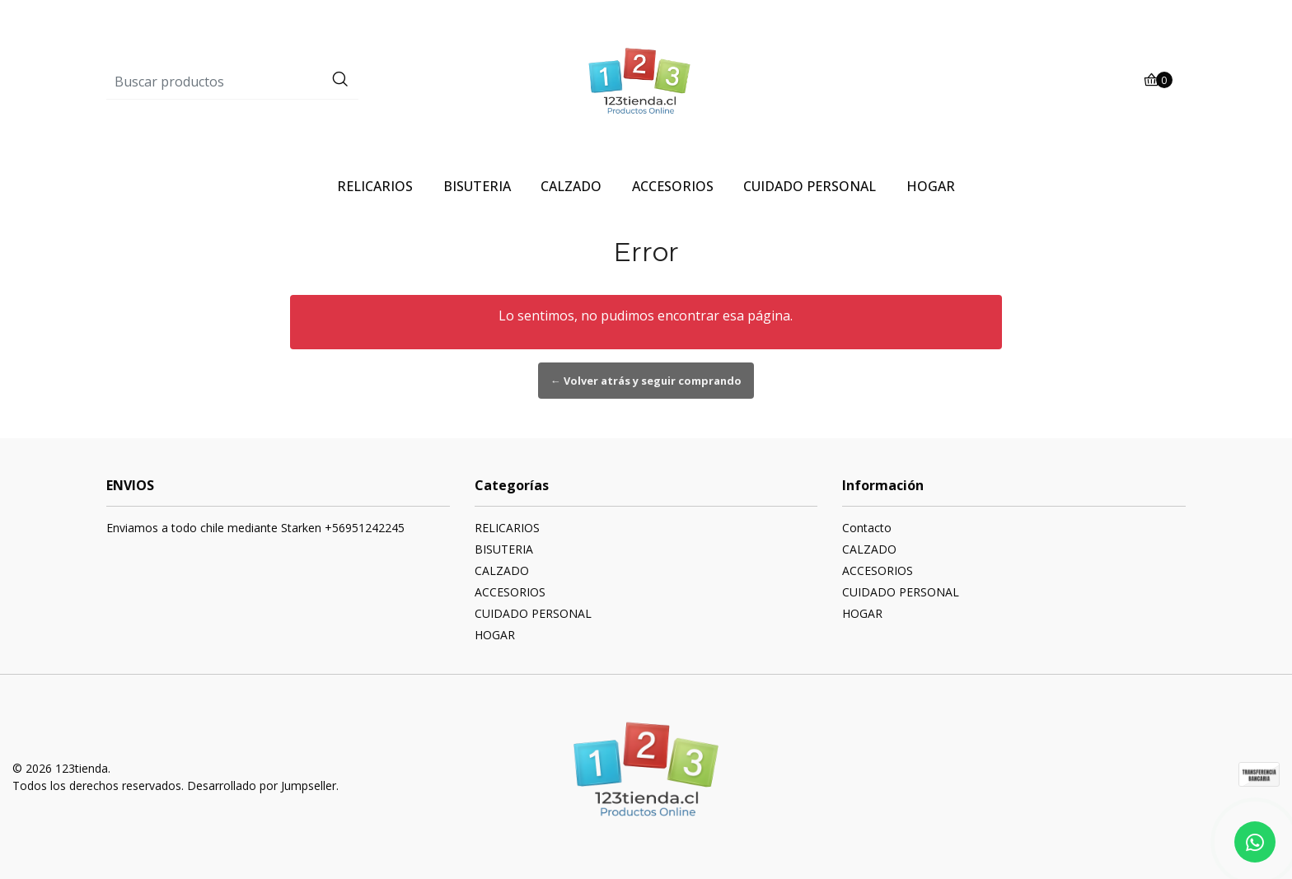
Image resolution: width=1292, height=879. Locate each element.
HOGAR (930, 186)
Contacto (867, 527)
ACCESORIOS (673, 186)
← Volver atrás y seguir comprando (646, 380)
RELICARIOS (375, 186)
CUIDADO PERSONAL (809, 186)
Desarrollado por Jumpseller (261, 785)
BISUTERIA (477, 186)
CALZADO (571, 186)
